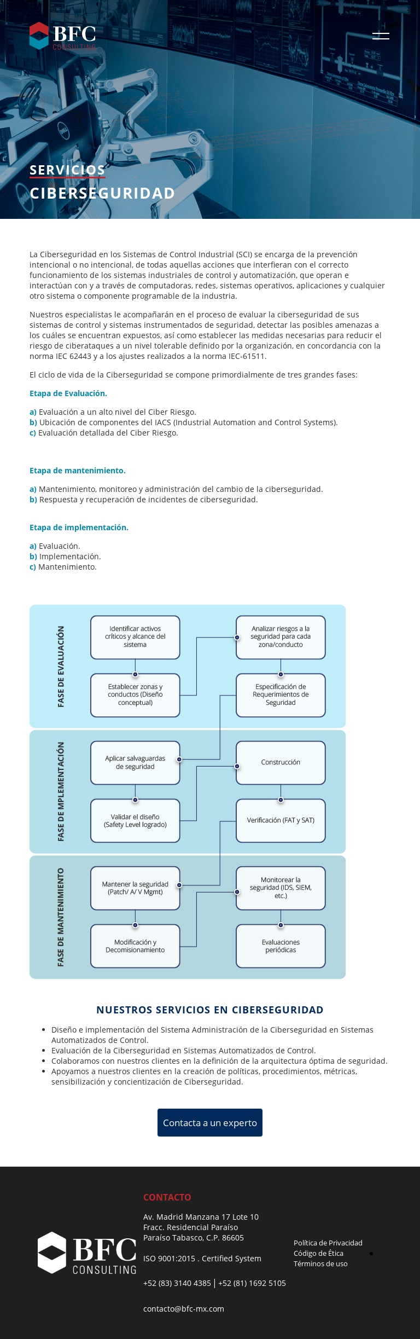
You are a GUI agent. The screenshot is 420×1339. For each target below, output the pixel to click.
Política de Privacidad (328, 1243)
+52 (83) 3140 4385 (177, 1283)
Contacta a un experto (210, 1122)
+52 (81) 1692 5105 (252, 1283)
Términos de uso (321, 1263)
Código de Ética (318, 1253)
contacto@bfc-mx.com (183, 1308)
